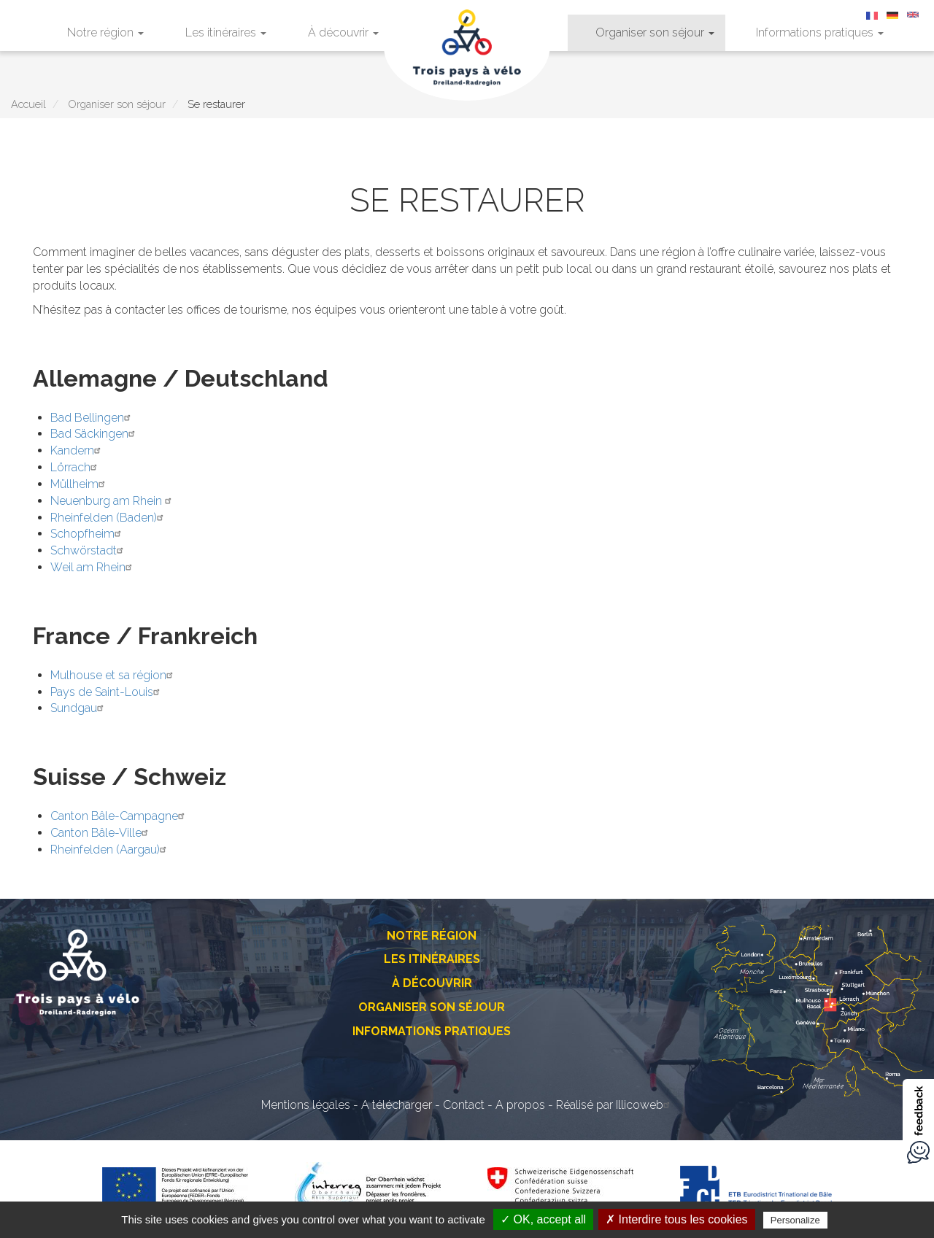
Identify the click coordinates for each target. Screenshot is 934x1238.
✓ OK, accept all (543, 1219)
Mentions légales (305, 1105)
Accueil (28, 104)
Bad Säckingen (94, 434)
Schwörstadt (88, 550)
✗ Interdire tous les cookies (676, 1219)
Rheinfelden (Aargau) (110, 849)
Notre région (105, 32)
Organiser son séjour (654, 32)
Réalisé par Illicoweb (615, 1105)
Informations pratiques (820, 32)
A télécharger (396, 1105)
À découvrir (343, 32)
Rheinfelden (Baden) (108, 518)
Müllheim (79, 484)
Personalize (795, 1220)
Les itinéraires (225, 32)
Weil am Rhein (93, 567)
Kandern (77, 450)
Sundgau (78, 708)
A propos (520, 1105)
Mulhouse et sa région (113, 675)
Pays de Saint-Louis (106, 692)
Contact (464, 1105)
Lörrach (75, 467)
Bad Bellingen (92, 418)
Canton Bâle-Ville (101, 833)
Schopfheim (87, 534)
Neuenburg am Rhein (112, 501)
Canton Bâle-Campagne (119, 816)
